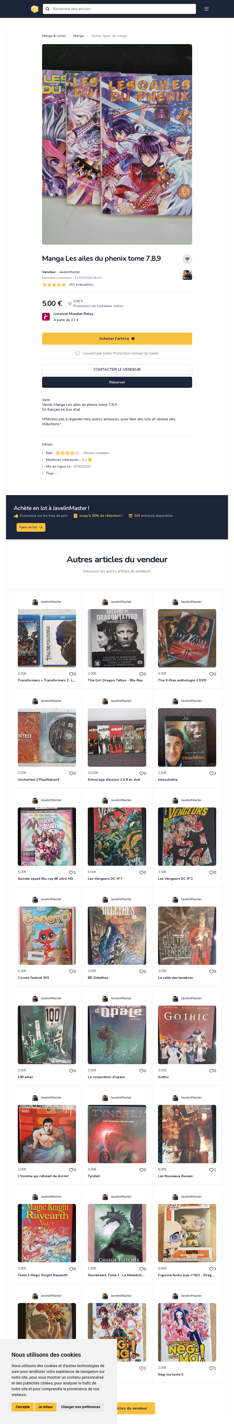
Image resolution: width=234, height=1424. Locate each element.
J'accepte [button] (22, 1407)
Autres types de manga (109, 36)
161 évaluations (81, 284)
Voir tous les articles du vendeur (117, 1408)
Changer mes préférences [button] (80, 1407)
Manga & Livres (54, 36)
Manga (78, 36)
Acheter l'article (117, 338)
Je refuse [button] (45, 1407)
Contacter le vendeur (117, 369)
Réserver (117, 382)
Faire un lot (31, 527)
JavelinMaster (69, 272)
